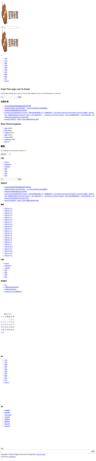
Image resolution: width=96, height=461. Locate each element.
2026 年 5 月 (8, 208)
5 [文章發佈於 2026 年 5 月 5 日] (3, 322)
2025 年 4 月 (8, 238)
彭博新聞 (7, 410)
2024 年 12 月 (8, 247)
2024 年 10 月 (8, 251)
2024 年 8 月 (8, 255)
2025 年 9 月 (8, 226)
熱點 (5, 67)
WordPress (12, 457)
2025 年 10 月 (8, 224)
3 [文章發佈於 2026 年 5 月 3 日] (13, 319)
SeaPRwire (7, 139)
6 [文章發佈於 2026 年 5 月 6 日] (5, 322)
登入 (5, 285)
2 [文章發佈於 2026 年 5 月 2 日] (11, 319)
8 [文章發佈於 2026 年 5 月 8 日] (9, 322)
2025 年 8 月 (8, 229)
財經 (5, 72)
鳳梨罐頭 (7, 422)
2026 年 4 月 (8, 211)
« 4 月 (2, 332)
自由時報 (7, 417)
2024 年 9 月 (8, 253)
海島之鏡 (7, 424)
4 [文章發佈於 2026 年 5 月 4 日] (1, 322)
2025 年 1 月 (8, 244)
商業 (5, 70)
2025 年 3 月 (8, 240)
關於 (5, 77)
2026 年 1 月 (8, 217)
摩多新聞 (7, 413)
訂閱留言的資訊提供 (10, 289)
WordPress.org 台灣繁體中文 (13, 292)
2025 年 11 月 (8, 222)
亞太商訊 (7, 133)
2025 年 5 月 (8, 235)
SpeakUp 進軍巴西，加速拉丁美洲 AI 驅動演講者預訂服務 (21, 119)
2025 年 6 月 (8, 233)
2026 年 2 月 (8, 215)
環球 (5, 65)
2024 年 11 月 (8, 249)
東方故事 (7, 426)
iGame (6, 81)
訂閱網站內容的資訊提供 (11, 287)
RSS (5, 79)
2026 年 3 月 (8, 213)
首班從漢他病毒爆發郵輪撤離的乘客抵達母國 (17, 106)
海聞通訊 (7, 419)
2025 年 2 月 (8, 242)
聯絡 (5, 74)
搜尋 (2, 448)
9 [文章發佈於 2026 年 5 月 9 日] (11, 322)
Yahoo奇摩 (7, 415)
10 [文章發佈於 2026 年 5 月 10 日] (13, 322)
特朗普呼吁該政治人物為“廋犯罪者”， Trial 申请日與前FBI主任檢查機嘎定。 (26, 108)
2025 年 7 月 (8, 231)
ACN (5, 61)
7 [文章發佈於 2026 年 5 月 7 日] (7, 322)
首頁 (5, 59)
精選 (5, 63)
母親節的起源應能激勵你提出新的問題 (15, 110)
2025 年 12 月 (8, 220)
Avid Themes (41, 454)
